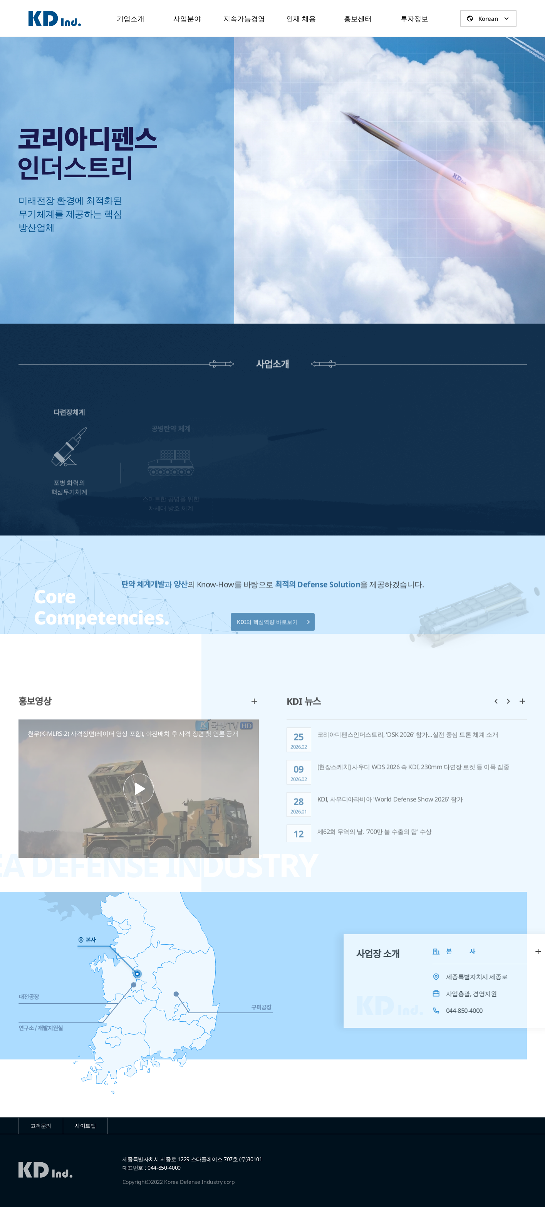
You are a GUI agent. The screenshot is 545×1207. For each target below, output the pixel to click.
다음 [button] (508, 727)
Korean (488, 18)
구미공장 (257, 1007)
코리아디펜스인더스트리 (55, 18)
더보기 (254, 727)
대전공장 (33, 997)
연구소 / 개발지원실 (45, 1028)
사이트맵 (85, 1125)
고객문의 (41, 1125)
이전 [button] (496, 727)
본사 (57, 940)
